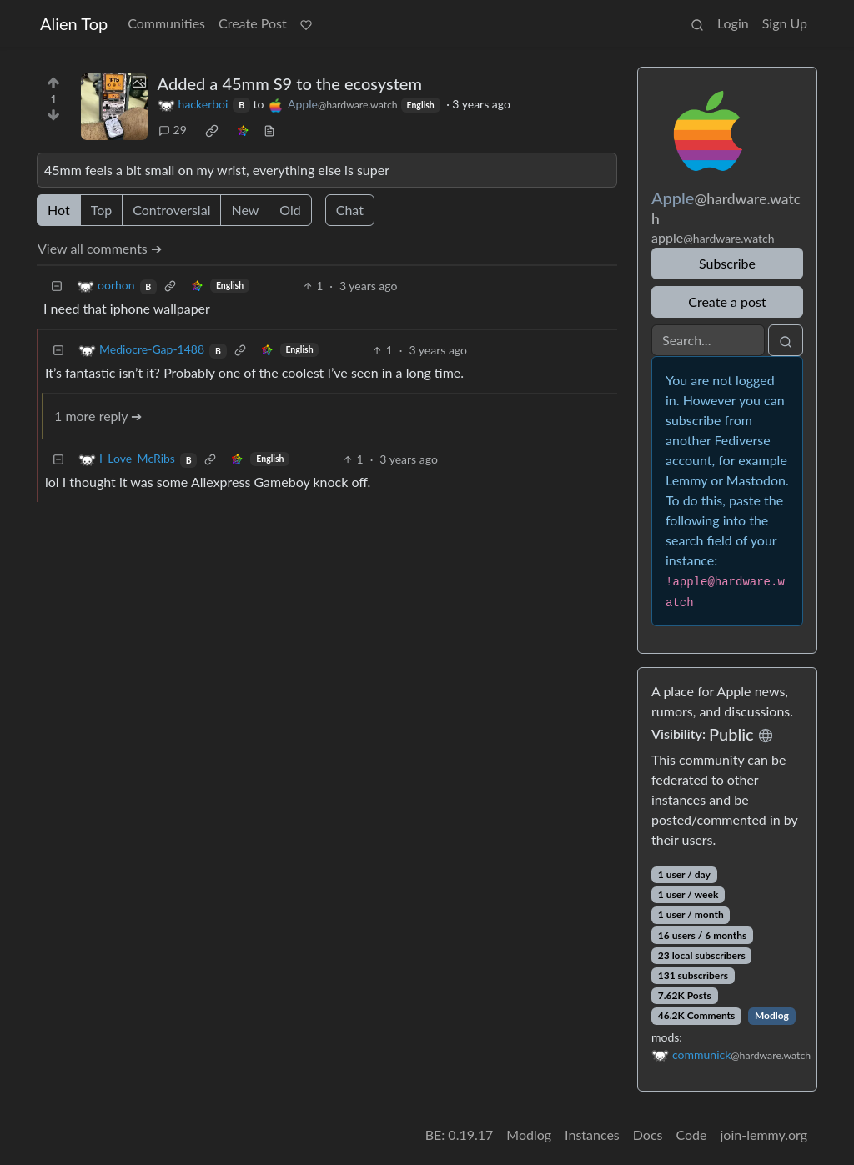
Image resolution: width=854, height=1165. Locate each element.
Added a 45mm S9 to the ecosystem (290, 83)
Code (691, 1134)
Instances (592, 1134)
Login (733, 23)
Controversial (171, 210)
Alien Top (74, 23)
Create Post (253, 23)
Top (102, 210)
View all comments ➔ (100, 248)
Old (289, 210)
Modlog (772, 1015)
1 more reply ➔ (98, 416)
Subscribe (727, 263)
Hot (59, 210)
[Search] (708, 340)
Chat (350, 210)
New (245, 210)
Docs (648, 1134)
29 (172, 130)
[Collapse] (56, 286)
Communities (166, 23)
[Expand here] (114, 106)
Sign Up (784, 23)
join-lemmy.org (764, 1134)
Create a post (727, 301)
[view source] (269, 129)
